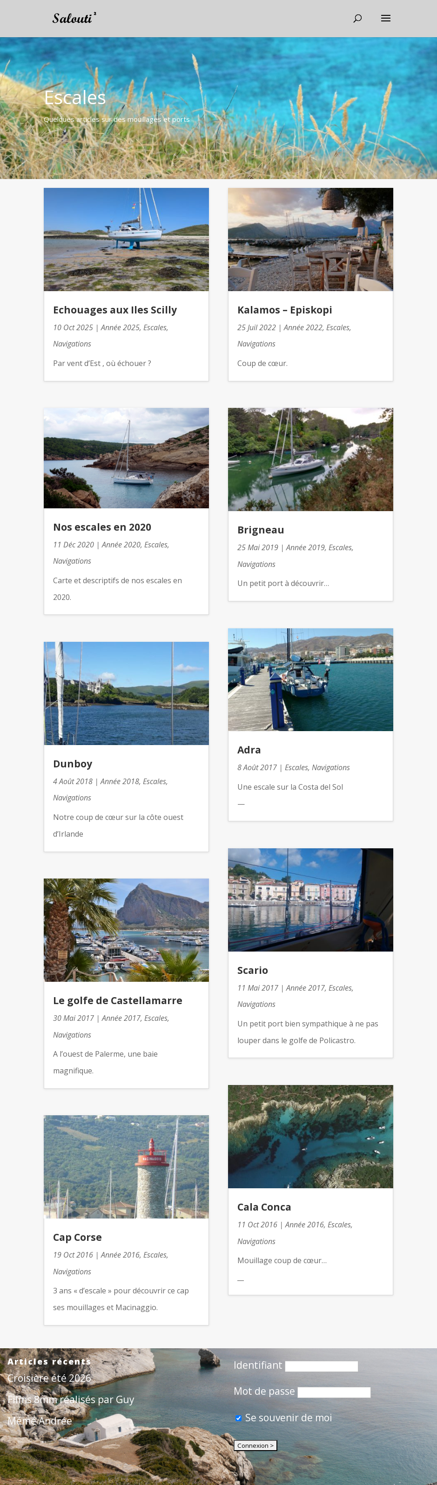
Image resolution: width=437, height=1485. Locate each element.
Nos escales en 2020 (102, 526)
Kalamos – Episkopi (284, 309)
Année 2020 (121, 544)
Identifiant (258, 1365)
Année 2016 (120, 1255)
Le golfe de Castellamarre (117, 1000)
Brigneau (260, 529)
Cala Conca (264, 1206)
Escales (155, 327)
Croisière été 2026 (49, 1378)
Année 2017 (121, 1018)
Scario (252, 970)
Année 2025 (120, 327)
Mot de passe (264, 1391)
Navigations (72, 344)
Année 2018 (120, 781)
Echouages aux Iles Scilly (115, 309)
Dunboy (72, 763)
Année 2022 (303, 327)
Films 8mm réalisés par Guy (70, 1399)
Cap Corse (77, 1237)
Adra (249, 749)
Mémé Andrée (39, 1420)
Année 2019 (305, 547)
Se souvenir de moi (283, 1417)
